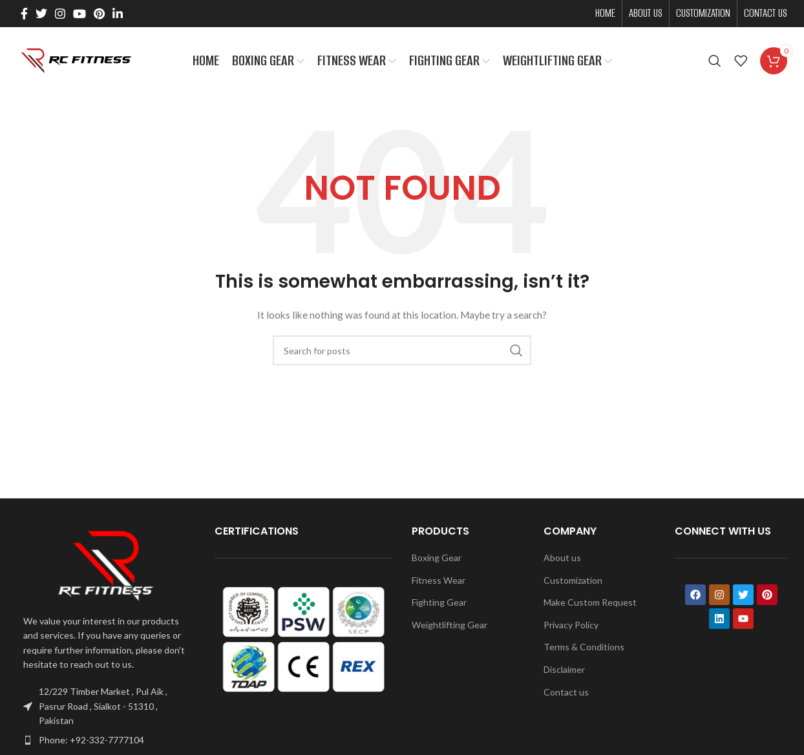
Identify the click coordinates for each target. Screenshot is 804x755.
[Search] (715, 61)
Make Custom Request (590, 602)
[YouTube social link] (79, 13)
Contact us (566, 691)
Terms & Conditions (584, 647)
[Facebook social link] (24, 13)
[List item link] (106, 740)
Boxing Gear (436, 557)
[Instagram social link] (60, 13)
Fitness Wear (438, 580)
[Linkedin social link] (118, 13)
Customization (573, 580)
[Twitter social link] (41, 13)
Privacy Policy (571, 624)
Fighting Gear (439, 602)
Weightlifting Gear (449, 624)
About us (562, 557)
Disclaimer (564, 669)
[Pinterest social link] (99, 13)
